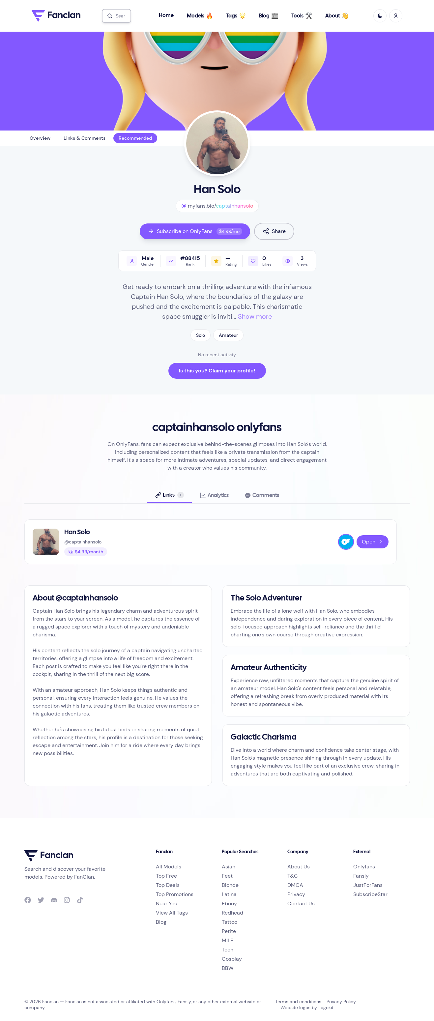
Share (274, 231)
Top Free (166, 875)
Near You (166, 903)
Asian (228, 866)
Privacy (296, 894)
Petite (229, 931)
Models (200, 16)
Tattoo (229, 922)
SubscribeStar (370, 894)
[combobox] (116, 16)
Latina (229, 894)
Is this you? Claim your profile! (217, 370)
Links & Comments (84, 138)
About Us (298, 866)
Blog (269, 16)
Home (166, 15)
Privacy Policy (341, 1002)
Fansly (361, 875)
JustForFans (368, 885)
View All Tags (172, 912)
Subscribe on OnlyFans (195, 231)
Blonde (230, 885)
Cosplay (232, 958)
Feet (227, 875)
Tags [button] (236, 16)
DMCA (295, 885)
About (337, 16)
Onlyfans (364, 866)
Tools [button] (302, 16)
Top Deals (168, 885)
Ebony (229, 903)
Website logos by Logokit (306, 1007)
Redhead (232, 912)
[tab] (169, 495)
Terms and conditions (298, 1002)
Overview (40, 138)
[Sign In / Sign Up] (395, 15)
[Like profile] (260, 261)
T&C (292, 875)
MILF (227, 940)
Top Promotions (174, 894)
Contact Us (301, 903)
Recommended (135, 138)
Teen (227, 949)
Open (372, 541)
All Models (168, 866)
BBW (227, 968)
